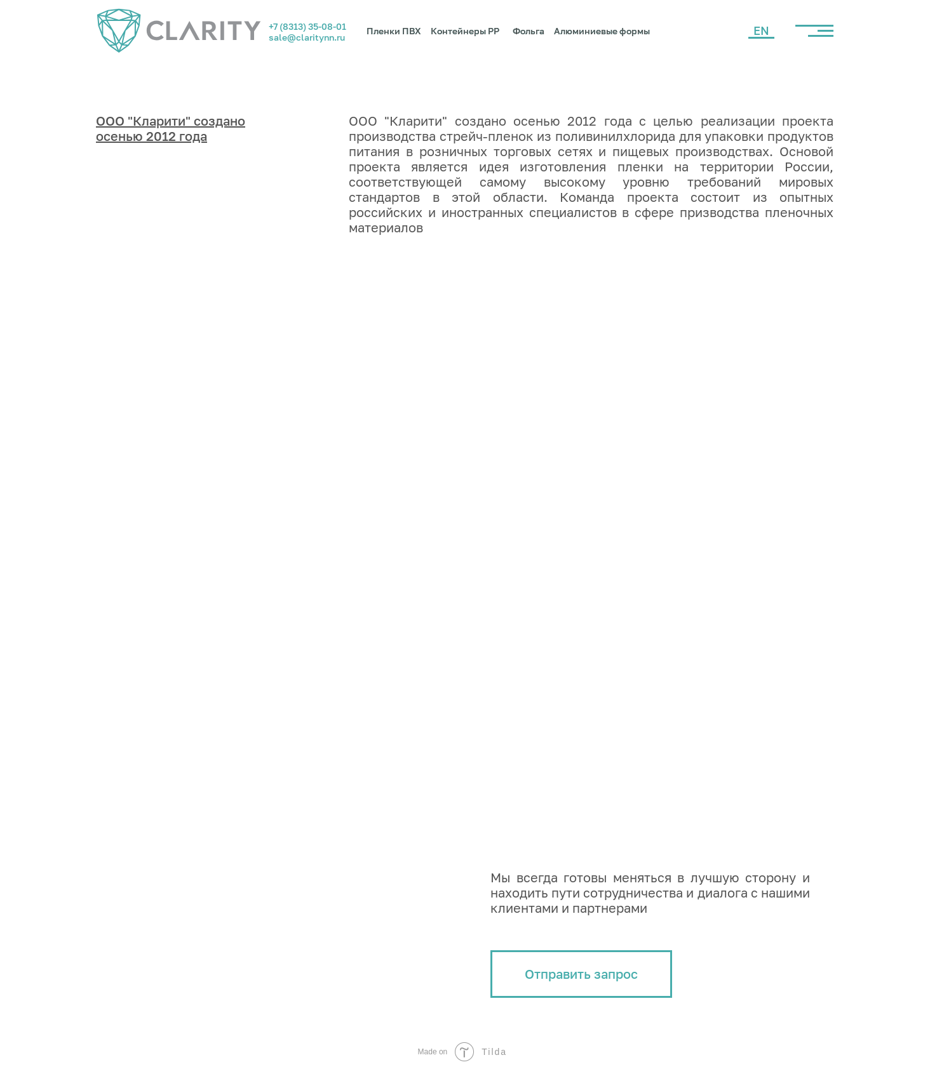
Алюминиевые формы (602, 30)
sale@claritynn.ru (307, 37)
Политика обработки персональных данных (179, 1023)
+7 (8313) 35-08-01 (307, 26)
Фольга (528, 30)
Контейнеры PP (465, 30)
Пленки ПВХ (394, 30)
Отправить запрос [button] (581, 973)
